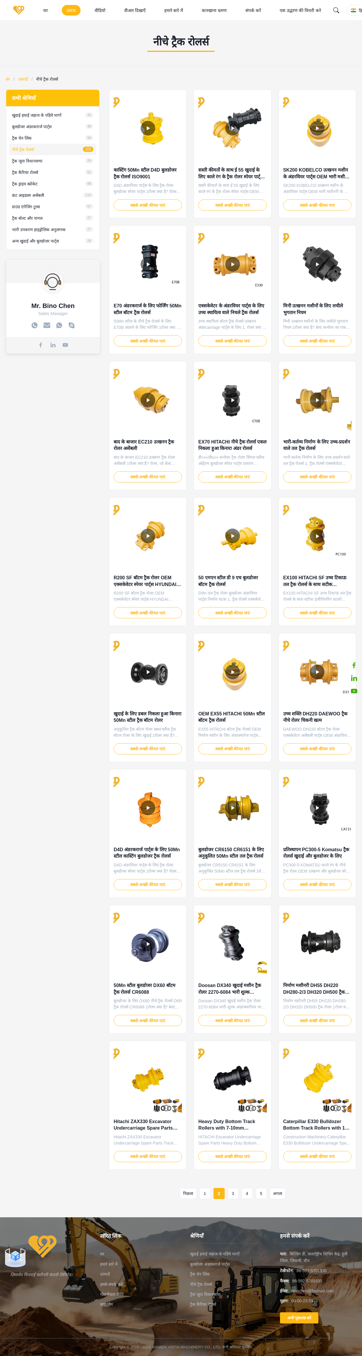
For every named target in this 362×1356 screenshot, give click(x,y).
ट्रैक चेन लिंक (200, 1274)
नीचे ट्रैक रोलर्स (201, 1284)
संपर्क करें (253, 10)
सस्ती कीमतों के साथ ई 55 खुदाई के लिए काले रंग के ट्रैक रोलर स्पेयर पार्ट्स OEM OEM (230, 176)
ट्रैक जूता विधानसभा (205, 1294)
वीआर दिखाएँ (135, 10)
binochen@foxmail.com (312, 1291)
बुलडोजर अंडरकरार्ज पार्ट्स (210, 1264)
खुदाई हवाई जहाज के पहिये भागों (215, 1254)
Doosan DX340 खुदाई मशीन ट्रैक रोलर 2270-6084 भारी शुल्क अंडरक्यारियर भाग (229, 992)
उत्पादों (23, 79)
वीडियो (100, 10)
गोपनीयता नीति (112, 1294)
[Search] (336, 10)
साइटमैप (106, 1304)
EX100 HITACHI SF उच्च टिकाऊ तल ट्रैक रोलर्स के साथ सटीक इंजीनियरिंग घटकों (314, 584)
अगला (277, 1193)
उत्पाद (71, 10)
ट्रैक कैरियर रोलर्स (203, 1304)
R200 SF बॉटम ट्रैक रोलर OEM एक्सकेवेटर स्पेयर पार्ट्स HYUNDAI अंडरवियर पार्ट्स (145, 584)
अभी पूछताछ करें (299, 1318)
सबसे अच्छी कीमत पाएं (147, 205)
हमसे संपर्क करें (111, 1284)
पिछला (188, 1193)
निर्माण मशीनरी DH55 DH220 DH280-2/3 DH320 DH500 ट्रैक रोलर (314, 992)
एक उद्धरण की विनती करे (300, 10)
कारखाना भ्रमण (214, 10)
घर (45, 10)
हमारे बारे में (173, 10)
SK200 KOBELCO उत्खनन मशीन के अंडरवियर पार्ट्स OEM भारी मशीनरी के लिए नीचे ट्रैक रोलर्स (317, 176)
